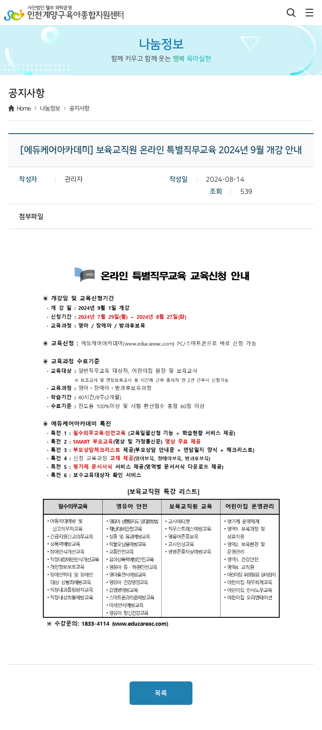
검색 (291, 12)
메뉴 (309, 12)
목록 (161, 693)
